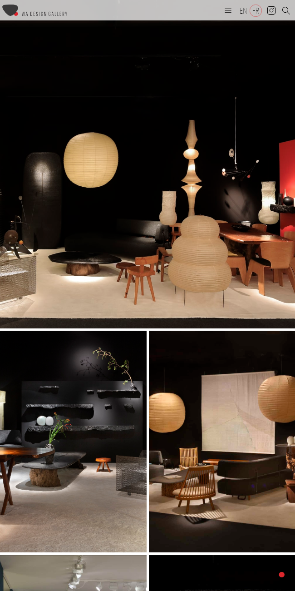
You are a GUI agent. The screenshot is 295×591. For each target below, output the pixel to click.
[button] (228, 10)
